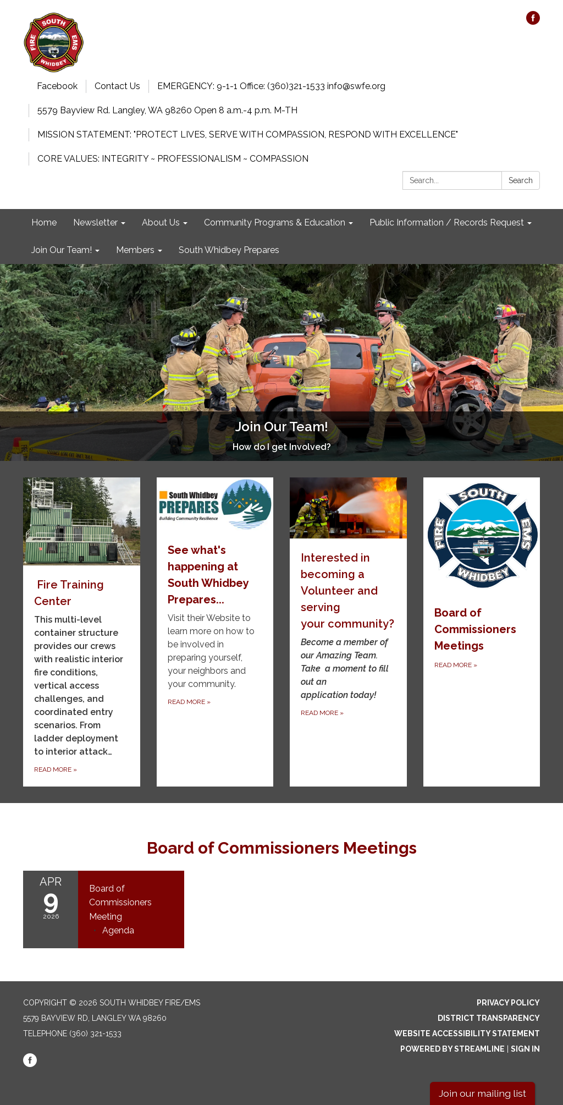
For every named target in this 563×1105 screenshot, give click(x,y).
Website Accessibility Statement (467, 1033)
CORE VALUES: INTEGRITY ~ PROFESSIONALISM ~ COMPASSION (172, 158)
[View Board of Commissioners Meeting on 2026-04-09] (131, 903)
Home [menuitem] (44, 222)
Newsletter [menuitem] (95, 222)
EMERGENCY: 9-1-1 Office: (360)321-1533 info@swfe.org (271, 86)
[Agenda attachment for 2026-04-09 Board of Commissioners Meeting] (118, 930)
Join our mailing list (482, 1093)
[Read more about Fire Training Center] (81, 631)
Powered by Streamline (452, 1048)
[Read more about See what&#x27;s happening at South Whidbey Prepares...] (215, 631)
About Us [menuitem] (161, 222)
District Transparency (489, 1018)
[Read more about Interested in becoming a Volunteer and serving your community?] (348, 631)
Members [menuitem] (135, 250)
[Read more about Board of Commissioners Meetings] (481, 631)
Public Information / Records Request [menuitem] (446, 222)
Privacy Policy (508, 1002)
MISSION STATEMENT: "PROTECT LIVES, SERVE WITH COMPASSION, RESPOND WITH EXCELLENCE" (247, 134)
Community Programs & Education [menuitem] (274, 222)
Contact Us (117, 86)
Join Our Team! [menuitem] (61, 250)
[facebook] (533, 22)
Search (521, 180)
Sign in (525, 1048)
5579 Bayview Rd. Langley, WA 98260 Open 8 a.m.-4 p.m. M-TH (167, 110)
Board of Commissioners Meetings (282, 847)
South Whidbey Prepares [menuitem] (229, 250)
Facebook (57, 86)
